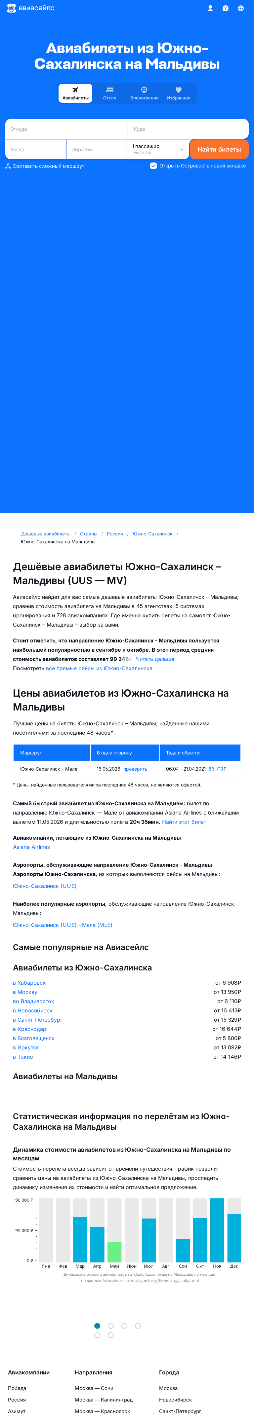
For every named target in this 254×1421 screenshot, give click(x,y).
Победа (17, 1388)
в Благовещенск (34, 1038)
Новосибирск (175, 1400)
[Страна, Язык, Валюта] (240, 8)
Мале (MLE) (97, 925)
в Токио (23, 1056)
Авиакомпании (29, 1372)
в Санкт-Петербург (38, 1019)
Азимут (16, 1411)
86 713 (218, 769)
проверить (135, 769)
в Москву (25, 992)
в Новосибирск (33, 1010)
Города (169, 1372)
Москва (168, 1388)
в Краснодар (29, 1029)
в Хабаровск (29, 982)
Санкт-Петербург (180, 1411)
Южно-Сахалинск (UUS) (45, 886)
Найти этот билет (184, 822)
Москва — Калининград (104, 1400)
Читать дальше (155, 659)
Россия (17, 1400)
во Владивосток (33, 1001)
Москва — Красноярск (102, 1411)
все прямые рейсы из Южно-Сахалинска (99, 668)
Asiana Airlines (31, 847)
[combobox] (66, 129)
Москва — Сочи (94, 1388)
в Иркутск (26, 1047)
